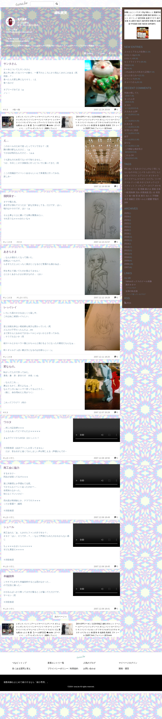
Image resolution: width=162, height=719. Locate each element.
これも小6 (129, 155)
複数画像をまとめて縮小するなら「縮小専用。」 (26, 682)
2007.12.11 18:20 (102, 357)
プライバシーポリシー (58, 668)
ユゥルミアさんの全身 (134, 51)
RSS (127, 303)
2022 (126, 223)
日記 (126, 65)
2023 (126, 220)
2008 (126, 264)
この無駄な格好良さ (133, 149)
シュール (9, 527)
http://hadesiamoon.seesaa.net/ (19, 32)
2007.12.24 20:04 (102, 109)
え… (6, 140)
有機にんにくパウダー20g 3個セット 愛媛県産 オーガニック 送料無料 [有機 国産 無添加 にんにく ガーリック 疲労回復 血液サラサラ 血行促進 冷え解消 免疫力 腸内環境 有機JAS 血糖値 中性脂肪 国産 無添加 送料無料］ (142, 18)
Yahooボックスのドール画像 (138, 281)
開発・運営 (124, 668)
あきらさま (10, 251)
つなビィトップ (19, 663)
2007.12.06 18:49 (102, 517)
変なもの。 (10, 366)
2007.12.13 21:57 (102, 242)
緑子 (126, 136)
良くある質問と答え (21, 668)
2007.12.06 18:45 (102, 566)
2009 (126, 260)
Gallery (88, 53)
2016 (126, 237)
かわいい (128, 58)
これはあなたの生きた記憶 (136, 72)
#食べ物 (16, 109)
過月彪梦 (22, 19)
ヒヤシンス (129, 79)
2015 (126, 240)
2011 (126, 253)
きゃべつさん (130, 82)
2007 (126, 267)
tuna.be (80, 657)
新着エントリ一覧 (56, 663)
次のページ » (61, 616)
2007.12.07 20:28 (102, 412)
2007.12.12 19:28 (102, 297)
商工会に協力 (11, 467)
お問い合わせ (89, 668)
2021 (126, 227)
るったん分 (129, 99)
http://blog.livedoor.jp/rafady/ (18, 41)
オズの (127, 105)
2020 (126, 230)
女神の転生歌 (131, 291)
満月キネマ (130, 285)
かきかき (128, 124)
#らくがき (7, 242)
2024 (126, 216)
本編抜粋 (9, 576)
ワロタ (7, 422)
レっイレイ (10, 307)
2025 (126, 213)
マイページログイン (128, 663)
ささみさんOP (131, 111)
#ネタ (5, 109)
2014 (126, 243)
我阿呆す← (10, 196)
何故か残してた (131, 93)
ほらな (127, 142)
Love (101, 53)
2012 (126, 250)
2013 (126, 247)
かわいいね (129, 55)
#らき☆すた (22, 297)
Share (112, 53)
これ (126, 118)
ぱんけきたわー (131, 75)
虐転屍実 (60, 13)
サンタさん (10, 63)
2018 (126, 233)
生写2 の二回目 (131, 130)
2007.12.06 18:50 (102, 458)
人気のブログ (89, 663)
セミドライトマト (132, 62)
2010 (126, 257)
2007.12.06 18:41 (102, 609)
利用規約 (74, 668)
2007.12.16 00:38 (102, 186)
